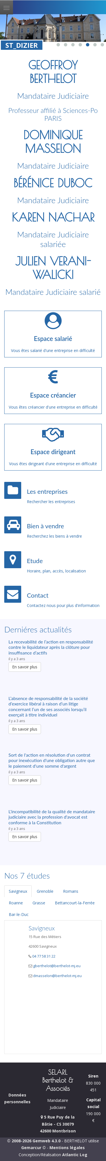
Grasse (39, 902)
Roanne (16, 902)
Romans (70, 891)
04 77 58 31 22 (43, 956)
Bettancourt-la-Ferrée (75, 902)
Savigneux (18, 891)
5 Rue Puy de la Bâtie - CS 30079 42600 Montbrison (58, 1124)
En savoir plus (24, 666)
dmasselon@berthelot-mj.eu (57, 975)
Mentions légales (67, 1147)
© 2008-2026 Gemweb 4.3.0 (33, 1140)
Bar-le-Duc (19, 914)
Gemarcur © (33, 1147)
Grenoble (45, 891)
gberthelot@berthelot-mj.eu (57, 965)
